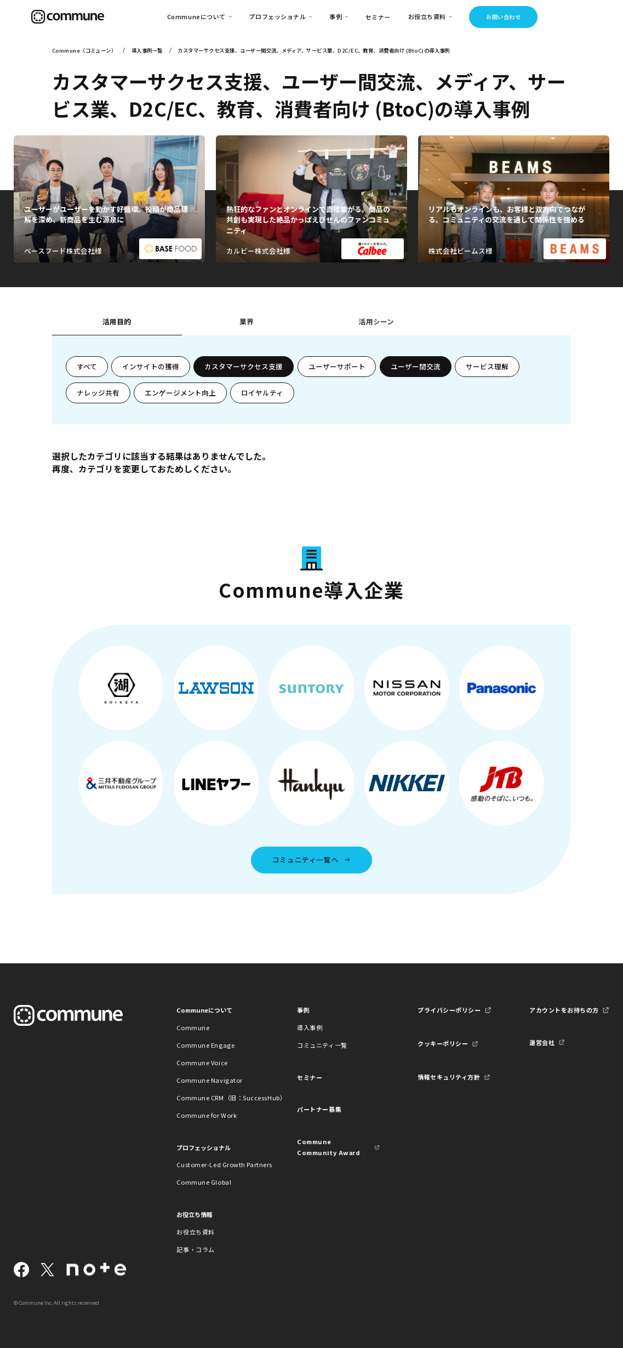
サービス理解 (487, 366)
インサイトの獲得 (150, 366)
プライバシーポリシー (449, 1010)
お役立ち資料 (195, 1231)
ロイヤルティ (262, 392)
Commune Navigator (209, 1080)
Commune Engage (205, 1045)
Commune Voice (201, 1062)
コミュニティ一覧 (322, 1045)
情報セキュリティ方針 (449, 1076)
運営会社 (542, 1042)
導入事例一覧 (147, 50)
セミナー (378, 17)
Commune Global (203, 1182)
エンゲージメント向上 (180, 392)
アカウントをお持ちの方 (564, 1010)
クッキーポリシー (443, 1043)
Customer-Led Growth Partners (217, 1164)
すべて (87, 366)
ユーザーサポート (336, 366)
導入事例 (309, 1027)
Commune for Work (206, 1115)
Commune (192, 1027)
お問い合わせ (503, 17)
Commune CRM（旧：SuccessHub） (217, 1097)
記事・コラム (195, 1249)
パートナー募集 (319, 1109)
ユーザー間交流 (416, 366)
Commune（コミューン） (84, 50)
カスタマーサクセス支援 (243, 366)
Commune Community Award (328, 1146)
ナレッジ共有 (98, 392)
